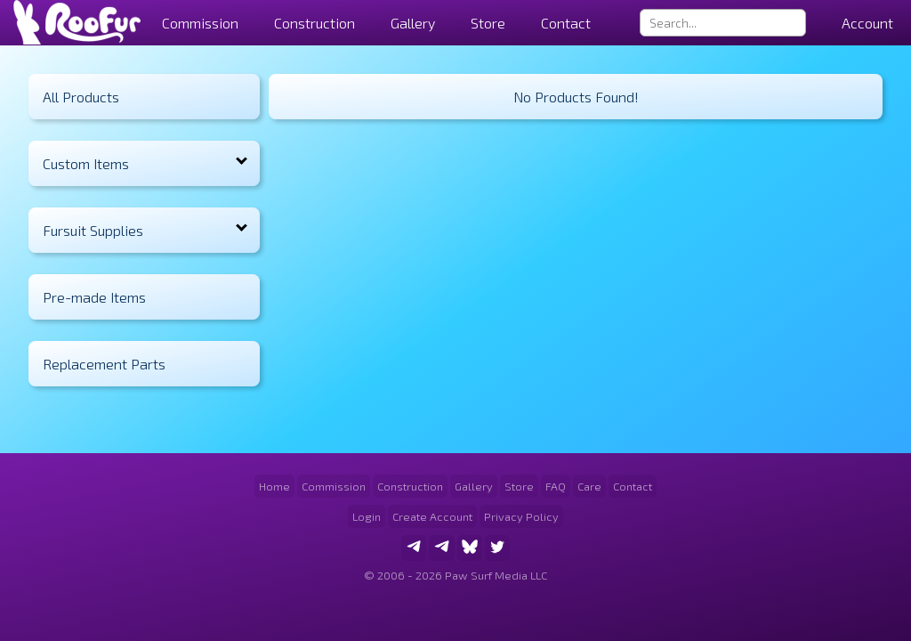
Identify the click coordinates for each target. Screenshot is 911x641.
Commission (334, 486)
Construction (410, 486)
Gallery (413, 22)
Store (488, 22)
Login (366, 516)
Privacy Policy (521, 516)
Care (589, 486)
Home (274, 486)
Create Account (432, 516)
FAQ (555, 486)
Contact (566, 22)
